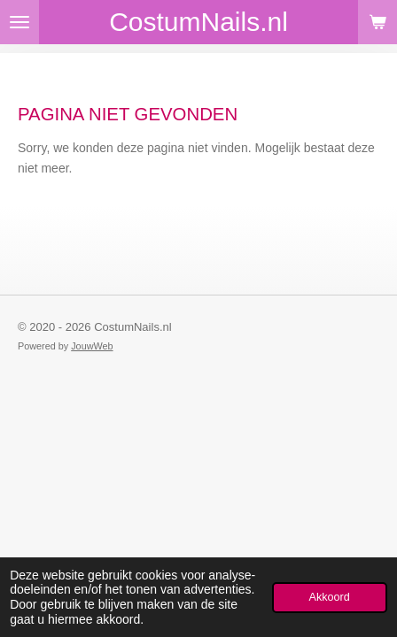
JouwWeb (92, 346)
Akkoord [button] (329, 597)
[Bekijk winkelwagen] (377, 22)
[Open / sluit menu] (19, 22)
